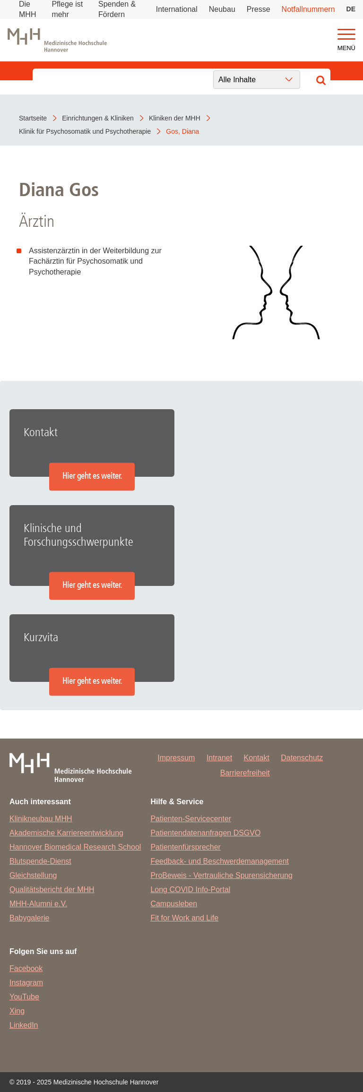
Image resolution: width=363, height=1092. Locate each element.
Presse (258, 9)
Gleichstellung (33, 875)
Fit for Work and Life (184, 918)
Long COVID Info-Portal (190, 890)
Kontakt (256, 758)
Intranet (219, 758)
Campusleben (173, 904)
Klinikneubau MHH (40, 819)
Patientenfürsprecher (185, 847)
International (177, 9)
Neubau (222, 9)
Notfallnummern (308, 9)
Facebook (26, 968)
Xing (17, 1011)
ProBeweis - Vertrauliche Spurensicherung (221, 875)
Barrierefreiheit (245, 773)
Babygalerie (29, 918)
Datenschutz (302, 758)
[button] (346, 35)
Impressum (176, 758)
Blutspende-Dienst (40, 861)
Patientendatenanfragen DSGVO (205, 833)
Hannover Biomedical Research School (75, 847)
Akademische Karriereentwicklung (66, 833)
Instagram (26, 983)
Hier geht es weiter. (92, 477)
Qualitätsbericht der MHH (52, 890)
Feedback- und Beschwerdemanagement (219, 861)
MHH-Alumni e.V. (38, 904)
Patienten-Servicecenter (190, 819)
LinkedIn (23, 1025)
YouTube (24, 997)
